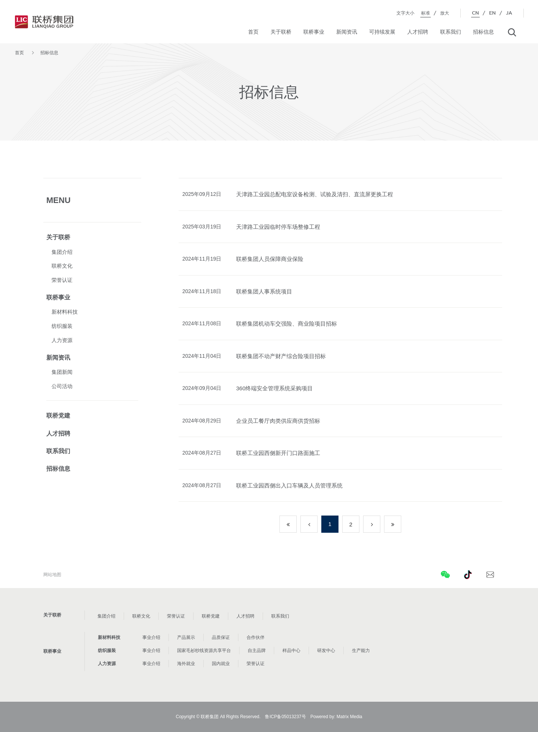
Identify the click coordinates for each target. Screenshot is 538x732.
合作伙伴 (256, 637)
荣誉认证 (62, 280)
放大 (444, 13)
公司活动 (62, 386)
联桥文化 (62, 266)
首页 (253, 32)
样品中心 (291, 650)
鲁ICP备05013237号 (285, 716)
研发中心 (326, 650)
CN (475, 13)
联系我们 (450, 32)
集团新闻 (62, 372)
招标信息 (483, 32)
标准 (425, 13)
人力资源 (62, 340)
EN (492, 13)
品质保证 (221, 637)
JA (509, 13)
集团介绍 (62, 252)
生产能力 (361, 650)
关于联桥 (280, 32)
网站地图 (52, 574)
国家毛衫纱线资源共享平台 (204, 650)
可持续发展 (382, 32)
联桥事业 (313, 32)
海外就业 (186, 663)
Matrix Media (349, 716)
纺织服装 (62, 326)
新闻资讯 (346, 32)
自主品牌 (257, 650)
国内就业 (221, 663)
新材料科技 (65, 312)
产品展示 (186, 637)
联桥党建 (58, 415)
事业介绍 (151, 637)
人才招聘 (417, 32)
